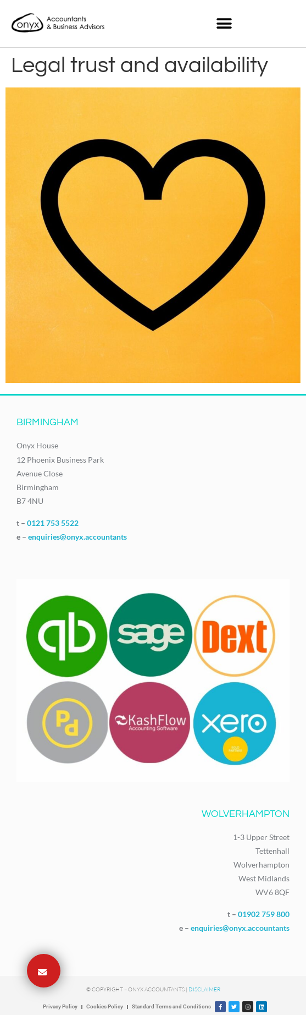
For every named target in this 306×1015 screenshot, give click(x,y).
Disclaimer (204, 989)
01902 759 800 (264, 914)
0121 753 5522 (53, 523)
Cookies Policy (104, 1006)
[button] (224, 23)
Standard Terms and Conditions (171, 1006)
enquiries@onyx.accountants (77, 536)
